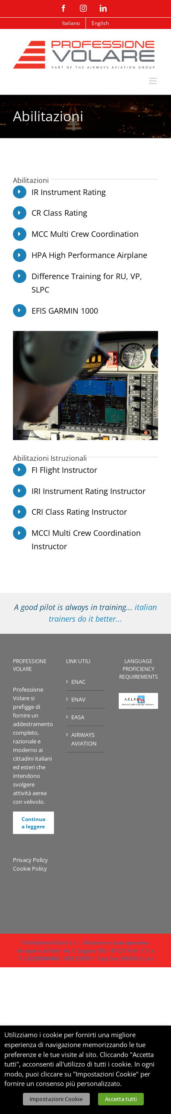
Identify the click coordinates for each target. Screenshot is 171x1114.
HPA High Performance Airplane (89, 255)
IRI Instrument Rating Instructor (89, 491)
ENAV (78, 699)
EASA (77, 717)
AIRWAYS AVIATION (84, 739)
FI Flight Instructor (64, 470)
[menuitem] (71, 23)
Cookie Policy (30, 868)
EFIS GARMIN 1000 (65, 310)
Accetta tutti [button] (121, 1099)
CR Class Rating (59, 213)
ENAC (78, 682)
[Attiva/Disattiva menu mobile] (153, 80)
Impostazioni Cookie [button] (56, 1099)
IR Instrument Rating (69, 192)
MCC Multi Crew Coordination (85, 234)
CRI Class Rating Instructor (79, 512)
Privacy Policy (30, 860)
